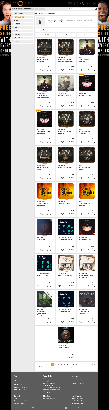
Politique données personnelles (52, 389)
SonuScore (82, 93)
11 (83, 364)
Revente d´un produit (78, 383)
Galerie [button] (87, 30)
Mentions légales (19, 403)
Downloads (75, 381)
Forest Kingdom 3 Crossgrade (43, 204)
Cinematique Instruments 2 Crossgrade (41, 313)
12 (87, 364)
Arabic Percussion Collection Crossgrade (65, 60)
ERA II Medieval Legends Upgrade (43, 96)
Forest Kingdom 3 (64, 203)
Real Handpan (41, 239)
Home (36, 9)
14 (94, 364)
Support (27, 9)
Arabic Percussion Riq (65, 167)
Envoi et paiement (48, 379)
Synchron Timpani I (64, 311)
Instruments (42, 9)
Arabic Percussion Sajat (85, 168)
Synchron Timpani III (65, 239)
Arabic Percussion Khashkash (85, 132)
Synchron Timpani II (44, 275)
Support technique (77, 379)
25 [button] (40, 366)
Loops (16, 20)
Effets (16, 27)
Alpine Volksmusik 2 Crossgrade (86, 276)
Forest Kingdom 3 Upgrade (85, 204)
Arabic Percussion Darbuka (64, 132)
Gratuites (18, 38)
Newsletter (17, 9)
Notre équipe (46, 381)
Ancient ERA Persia (64, 95)
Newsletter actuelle (19, 389)
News (16, 376)
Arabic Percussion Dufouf (43, 168)
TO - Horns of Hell (85, 239)
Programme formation (49, 398)
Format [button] (87, 35)
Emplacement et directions (21, 401)
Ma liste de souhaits (77, 403)
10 (79, 364)
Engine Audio (41, 57)
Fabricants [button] (44, 35)
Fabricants (18, 13)
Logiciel (17, 31)
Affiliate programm (48, 392)
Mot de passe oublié (77, 398)
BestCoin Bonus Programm (79, 401)
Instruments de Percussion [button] (65, 35)
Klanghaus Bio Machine (84, 312)
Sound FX (17, 24)
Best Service (62, 93)
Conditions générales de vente (51, 387)
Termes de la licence (48, 385)
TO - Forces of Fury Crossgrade (43, 132)
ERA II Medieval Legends (84, 60)
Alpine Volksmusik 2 (65, 275)
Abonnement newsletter (20, 387)
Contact (16, 398)
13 (90, 364)
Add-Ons (17, 34)
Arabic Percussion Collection (43, 60)
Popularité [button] (44, 30)
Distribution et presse (49, 383)
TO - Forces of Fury (85, 95)
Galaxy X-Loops (63, 347)
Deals (16, 41)
